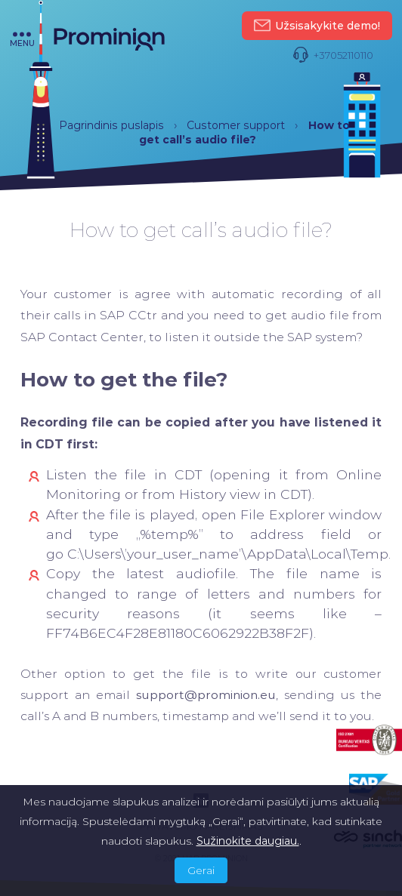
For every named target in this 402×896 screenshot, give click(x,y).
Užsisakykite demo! (317, 26)
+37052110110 (332, 55)
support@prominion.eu (206, 695)
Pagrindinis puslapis (111, 125)
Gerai (201, 870)
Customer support (236, 125)
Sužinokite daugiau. (247, 841)
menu (22, 39)
